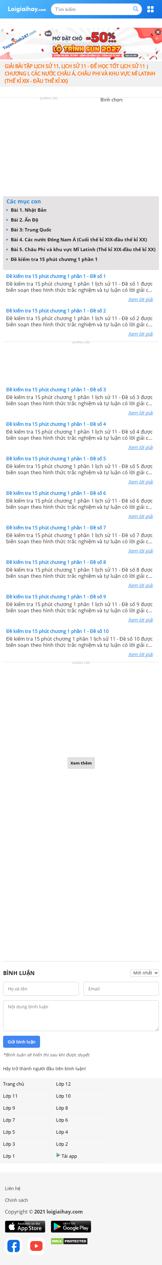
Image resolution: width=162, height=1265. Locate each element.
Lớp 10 (63, 1096)
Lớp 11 (10, 1096)
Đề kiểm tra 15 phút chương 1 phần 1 (52, 259)
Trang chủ (13, 1084)
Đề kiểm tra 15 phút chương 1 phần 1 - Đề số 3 (56, 389)
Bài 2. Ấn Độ (22, 220)
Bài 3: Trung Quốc (28, 229)
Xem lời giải (140, 299)
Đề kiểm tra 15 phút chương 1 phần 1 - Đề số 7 (56, 527)
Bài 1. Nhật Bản (26, 210)
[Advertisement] (81, 148)
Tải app (66, 1156)
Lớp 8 (62, 1108)
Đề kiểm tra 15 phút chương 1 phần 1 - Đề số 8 (56, 562)
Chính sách (16, 1200)
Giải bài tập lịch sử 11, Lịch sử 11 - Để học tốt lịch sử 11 (75, 66)
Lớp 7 (9, 1120)
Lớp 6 (62, 1120)
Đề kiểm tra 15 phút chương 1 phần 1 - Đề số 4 (56, 424)
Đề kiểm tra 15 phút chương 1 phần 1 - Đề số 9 (56, 597)
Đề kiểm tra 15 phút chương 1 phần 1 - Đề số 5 (56, 458)
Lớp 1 (9, 1156)
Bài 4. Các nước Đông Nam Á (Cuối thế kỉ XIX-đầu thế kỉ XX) (76, 239)
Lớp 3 (9, 1144)
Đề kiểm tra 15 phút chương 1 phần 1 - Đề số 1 (56, 276)
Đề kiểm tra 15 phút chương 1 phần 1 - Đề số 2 (56, 311)
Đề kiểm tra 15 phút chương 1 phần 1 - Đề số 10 (57, 631)
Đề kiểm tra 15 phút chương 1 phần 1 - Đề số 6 (56, 493)
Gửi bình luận (21, 1041)
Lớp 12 (63, 1084)
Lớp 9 (9, 1108)
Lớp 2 (62, 1144)
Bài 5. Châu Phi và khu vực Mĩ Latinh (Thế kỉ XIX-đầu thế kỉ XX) (81, 249)
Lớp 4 (62, 1132)
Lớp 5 (9, 1132)
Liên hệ (12, 1188)
